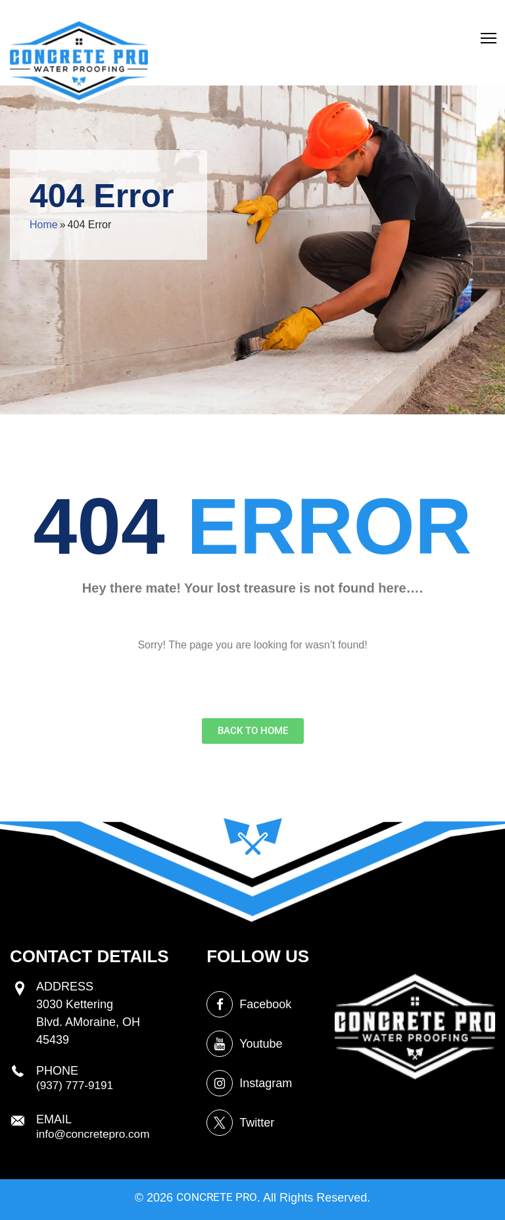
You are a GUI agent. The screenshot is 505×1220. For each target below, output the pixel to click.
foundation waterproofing (289, 30)
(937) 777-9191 (76, 1171)
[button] (488, 42)
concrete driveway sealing (213, 30)
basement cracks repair (371, 18)
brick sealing (318, 18)
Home (44, 224)
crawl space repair (273, 18)
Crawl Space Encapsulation (445, 18)
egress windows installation (206, 18)
